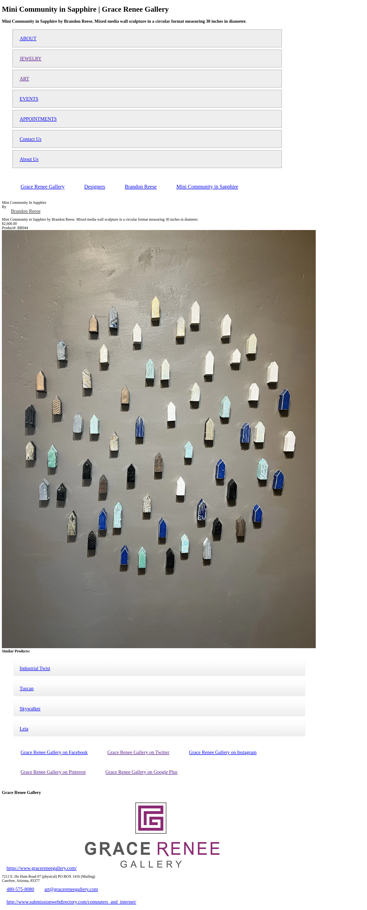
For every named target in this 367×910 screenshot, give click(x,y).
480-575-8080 (20, 889)
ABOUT (28, 38)
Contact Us (30, 139)
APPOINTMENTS (38, 118)
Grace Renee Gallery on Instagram (223, 752)
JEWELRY (31, 58)
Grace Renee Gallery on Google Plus (141, 772)
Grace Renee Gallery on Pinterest (53, 772)
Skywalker (30, 708)
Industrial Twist (35, 668)
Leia (24, 728)
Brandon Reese (25, 211)
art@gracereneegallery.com (71, 889)
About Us (29, 159)
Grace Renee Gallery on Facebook (54, 752)
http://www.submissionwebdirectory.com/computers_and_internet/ (71, 901)
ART (24, 78)
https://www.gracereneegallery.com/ (42, 868)
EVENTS (29, 98)
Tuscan (26, 688)
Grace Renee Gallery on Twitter (138, 752)
